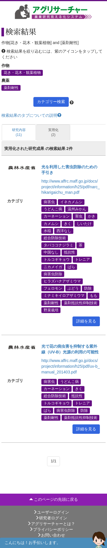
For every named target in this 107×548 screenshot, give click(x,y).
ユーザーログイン (51, 512)
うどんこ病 (53, 209)
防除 (88, 288)
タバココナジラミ (58, 245)
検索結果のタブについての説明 (31, 115)
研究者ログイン (51, 518)
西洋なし (63, 231)
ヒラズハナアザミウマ (62, 281)
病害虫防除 (53, 274)
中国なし (51, 252)
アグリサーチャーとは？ (51, 523)
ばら (71, 267)
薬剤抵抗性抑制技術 (80, 303)
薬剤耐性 (11, 88)
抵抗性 (69, 252)
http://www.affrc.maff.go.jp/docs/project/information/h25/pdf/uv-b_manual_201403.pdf (70, 366)
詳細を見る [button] (86, 321)
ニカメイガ (53, 267)
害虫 (78, 216)
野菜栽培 (51, 310)
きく (67, 223)
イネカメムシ (71, 202)
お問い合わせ (51, 535)
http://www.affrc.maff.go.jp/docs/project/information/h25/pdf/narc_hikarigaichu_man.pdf (70, 187)
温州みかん (77, 209)
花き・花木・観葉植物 (22, 73)
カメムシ (51, 223)
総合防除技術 (55, 238)
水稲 (47, 231)
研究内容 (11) (19, 132)
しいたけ (84, 223)
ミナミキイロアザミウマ (64, 296)
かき (91, 216)
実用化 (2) (53, 132)
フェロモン (53, 288)
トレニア (82, 260)
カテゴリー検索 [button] (51, 101)
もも (93, 296)
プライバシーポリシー (51, 529)
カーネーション (57, 216)
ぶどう (73, 288)
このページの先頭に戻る (53, 499)
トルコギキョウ (57, 260)
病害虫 (49, 202)
